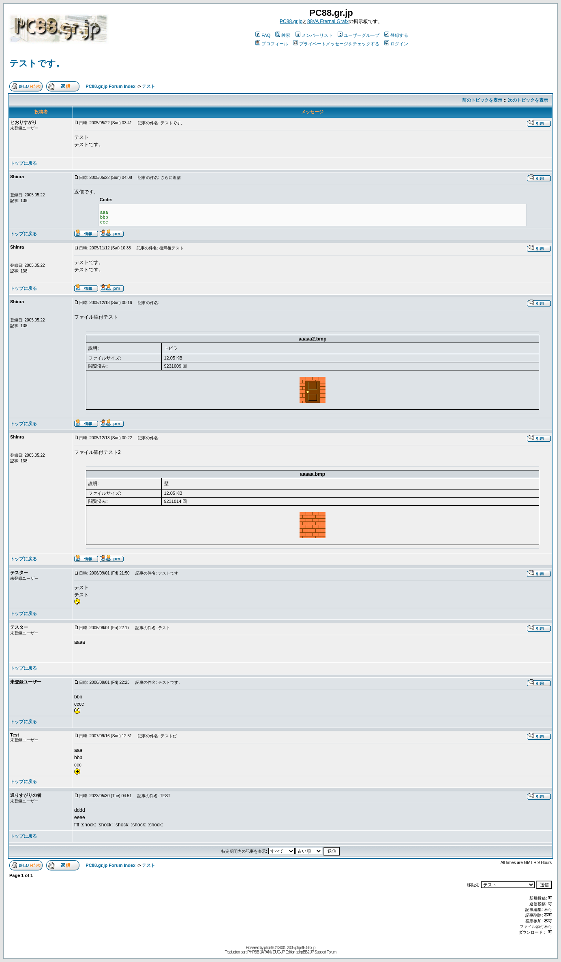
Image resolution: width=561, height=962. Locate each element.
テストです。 (37, 63)
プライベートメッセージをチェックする (336, 43)
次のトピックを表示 (528, 100)
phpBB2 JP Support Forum (316, 952)
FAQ (262, 35)
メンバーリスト (314, 35)
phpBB (269, 947)
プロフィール (271, 43)
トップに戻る (23, 163)
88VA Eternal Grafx (328, 21)
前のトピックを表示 (482, 100)
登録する (396, 35)
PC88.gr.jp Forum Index (110, 86)
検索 (282, 35)
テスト (148, 86)
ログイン (396, 43)
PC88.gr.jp (291, 21)
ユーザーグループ (358, 35)
